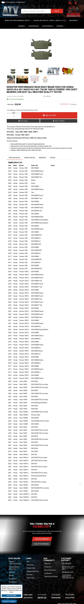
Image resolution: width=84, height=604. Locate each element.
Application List (14, 157)
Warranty (42, 157)
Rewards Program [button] (9, 601)
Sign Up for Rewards (41, 544)
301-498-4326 (66, 563)
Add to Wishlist (60, 121)
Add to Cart (50, 115)
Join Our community (42, 539)
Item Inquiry (24, 121)
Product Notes (29, 157)
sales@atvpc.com (67, 572)
